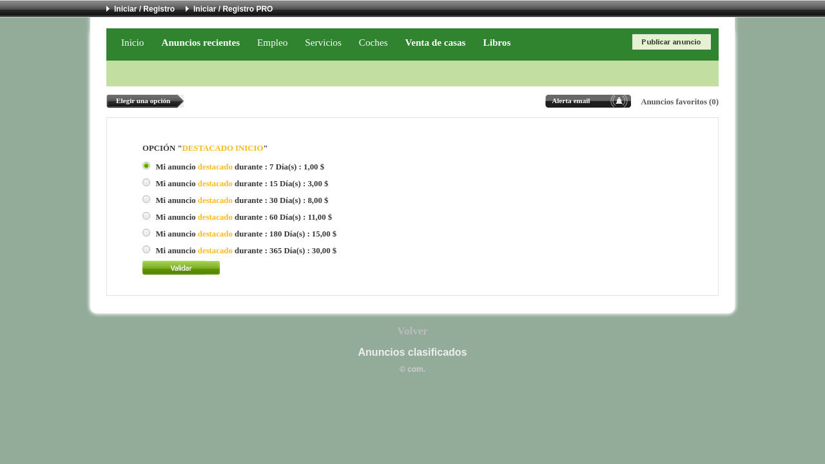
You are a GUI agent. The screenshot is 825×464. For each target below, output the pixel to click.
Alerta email (571, 100)
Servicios (323, 42)
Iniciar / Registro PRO (233, 9)
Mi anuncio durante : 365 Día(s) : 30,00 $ (245, 250)
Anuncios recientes (200, 42)
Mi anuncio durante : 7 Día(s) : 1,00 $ (239, 166)
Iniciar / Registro (144, 9)
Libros (497, 42)
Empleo (272, 42)
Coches (373, 42)
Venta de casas (435, 42)
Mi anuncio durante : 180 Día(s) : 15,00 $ (245, 233)
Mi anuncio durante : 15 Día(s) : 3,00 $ (241, 183)
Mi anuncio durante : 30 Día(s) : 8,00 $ (241, 200)
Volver (412, 331)
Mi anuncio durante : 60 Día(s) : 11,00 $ (243, 217)
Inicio (132, 42)
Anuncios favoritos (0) (680, 101)
